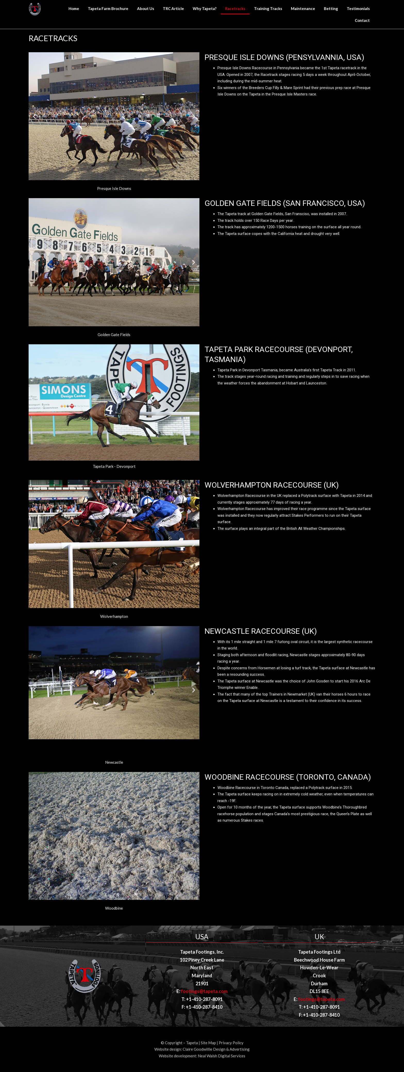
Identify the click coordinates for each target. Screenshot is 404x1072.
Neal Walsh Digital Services (221, 1055)
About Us (145, 8)
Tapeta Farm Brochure (108, 8)
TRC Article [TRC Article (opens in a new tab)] (173, 8)
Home (74, 8)
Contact (362, 20)
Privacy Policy (231, 1042)
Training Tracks (268, 8)
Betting (331, 8)
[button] (112, 184)
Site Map (208, 1042)
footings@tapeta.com (204, 991)
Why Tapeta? (204, 8)
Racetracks (235, 8)
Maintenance (303, 8)
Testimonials (358, 8)
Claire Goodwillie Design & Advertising (216, 1049)
